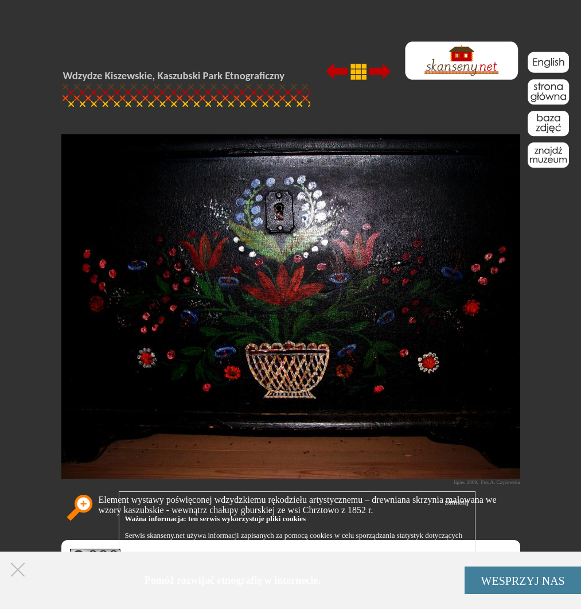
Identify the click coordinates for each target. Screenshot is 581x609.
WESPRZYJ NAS (523, 581)
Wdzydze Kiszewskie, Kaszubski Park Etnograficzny (174, 75)
